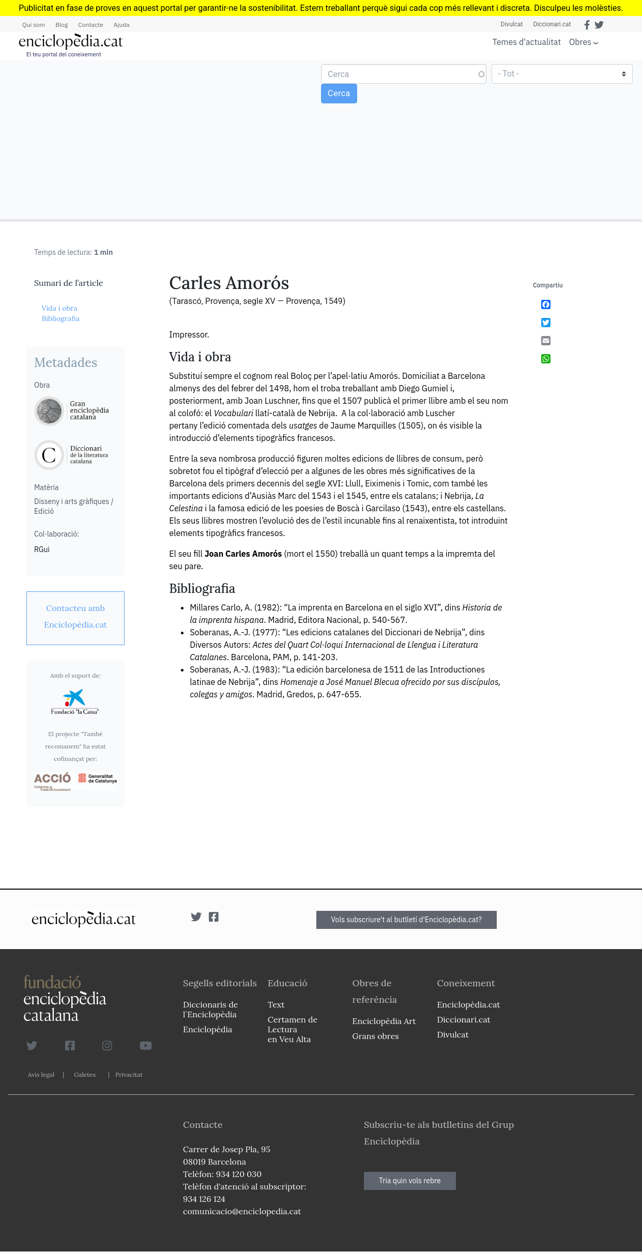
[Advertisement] (162, 139)
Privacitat (129, 1074)
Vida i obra (59, 308)
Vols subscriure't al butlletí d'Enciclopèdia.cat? (406, 919)
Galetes (85, 1074)
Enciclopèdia (207, 1029)
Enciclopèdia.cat (468, 1004)
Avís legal (41, 1074)
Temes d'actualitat (527, 42)
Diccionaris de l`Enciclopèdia (210, 1009)
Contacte (90, 24)
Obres (580, 42)
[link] (75, 616)
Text (276, 1004)
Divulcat (512, 24)
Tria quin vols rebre (410, 1180)
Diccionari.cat (552, 24)
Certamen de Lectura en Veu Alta (292, 1029)
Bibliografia (60, 318)
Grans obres (376, 1036)
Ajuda (122, 24)
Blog (61, 24)
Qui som (33, 24)
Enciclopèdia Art (384, 1021)
